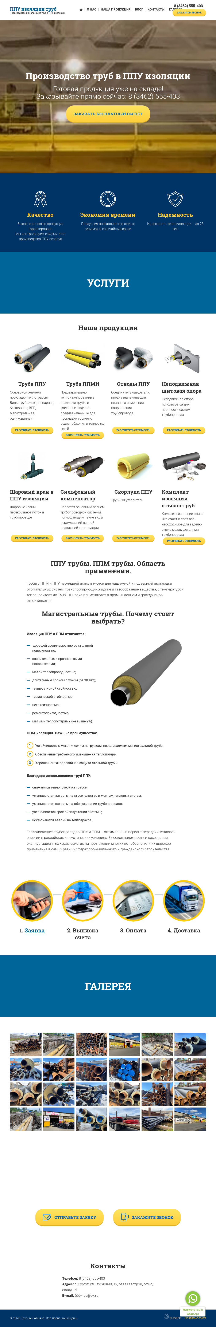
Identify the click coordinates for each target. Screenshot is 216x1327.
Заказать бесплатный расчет (108, 113)
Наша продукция (116, 9)
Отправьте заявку (69, 1217)
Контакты (156, 9)
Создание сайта (195, 1318)
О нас (91, 9)
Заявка (35, 930)
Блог (139, 9)
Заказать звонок (189, 12)
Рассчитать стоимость (32, 430)
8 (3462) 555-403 (188, 5)
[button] (26, 1044)
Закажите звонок (147, 1217)
